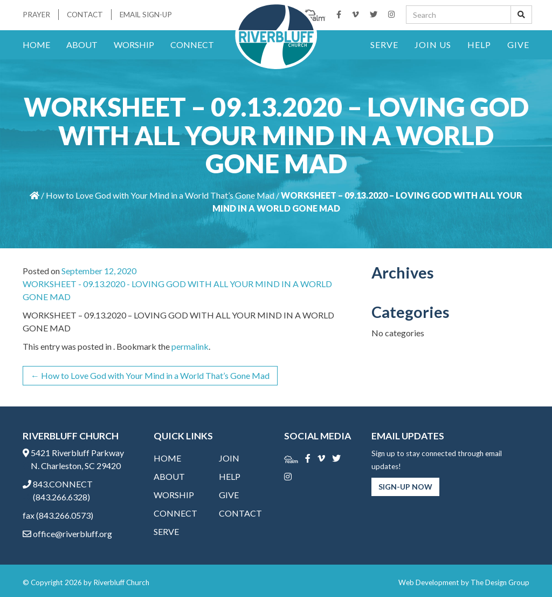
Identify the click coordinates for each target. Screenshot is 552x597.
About (82, 44)
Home (36, 44)
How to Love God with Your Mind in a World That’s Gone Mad (160, 195)
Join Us (433, 44)
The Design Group (500, 582)
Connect (192, 44)
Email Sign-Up (146, 14)
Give (518, 44)
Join (229, 458)
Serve (384, 44)
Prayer (36, 14)
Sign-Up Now (405, 486)
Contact (85, 14)
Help (479, 44)
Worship (134, 44)
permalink (190, 346)
